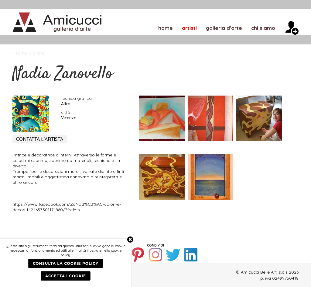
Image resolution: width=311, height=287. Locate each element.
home (165, 27)
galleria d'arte (224, 27)
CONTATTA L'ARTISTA (39, 139)
